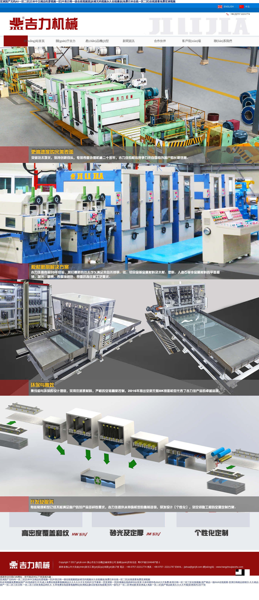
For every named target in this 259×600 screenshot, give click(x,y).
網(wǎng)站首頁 (34, 40)
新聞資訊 (128, 40)
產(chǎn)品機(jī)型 (97, 40)
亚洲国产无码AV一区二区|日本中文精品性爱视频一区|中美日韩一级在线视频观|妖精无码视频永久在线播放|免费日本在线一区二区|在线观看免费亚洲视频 (87, 1)
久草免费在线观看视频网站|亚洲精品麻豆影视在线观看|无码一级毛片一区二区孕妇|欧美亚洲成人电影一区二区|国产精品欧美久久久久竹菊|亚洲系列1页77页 (129, 585)
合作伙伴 (160, 40)
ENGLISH (226, 6)
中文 (244, 6)
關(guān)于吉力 (65, 40)
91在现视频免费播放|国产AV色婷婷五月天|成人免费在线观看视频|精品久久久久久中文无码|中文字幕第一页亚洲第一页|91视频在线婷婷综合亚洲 (71, 582)
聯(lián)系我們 (223, 40)
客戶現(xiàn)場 (191, 40)
